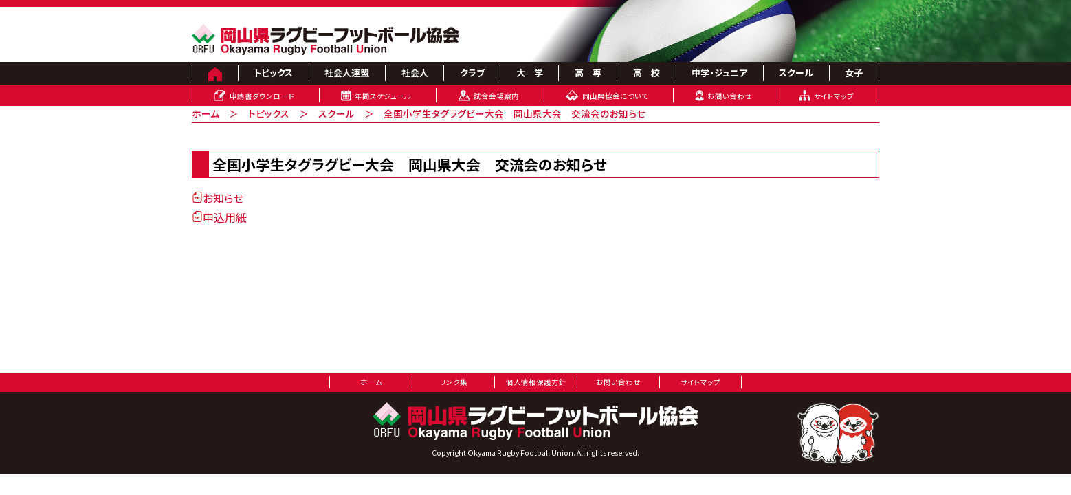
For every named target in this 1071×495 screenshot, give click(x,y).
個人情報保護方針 (536, 382)
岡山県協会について (615, 96)
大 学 (529, 72)
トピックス (273, 72)
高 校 (646, 72)
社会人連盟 (346, 72)
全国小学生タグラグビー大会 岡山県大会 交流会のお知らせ (514, 113)
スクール (796, 72)
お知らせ (218, 198)
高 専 (588, 72)
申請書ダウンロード (262, 96)
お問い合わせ (729, 96)
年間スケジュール (383, 96)
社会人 (414, 72)
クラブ (472, 72)
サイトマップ (834, 96)
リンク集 (453, 382)
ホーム (205, 113)
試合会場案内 (496, 96)
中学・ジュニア (719, 72)
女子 (854, 72)
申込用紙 (219, 217)
